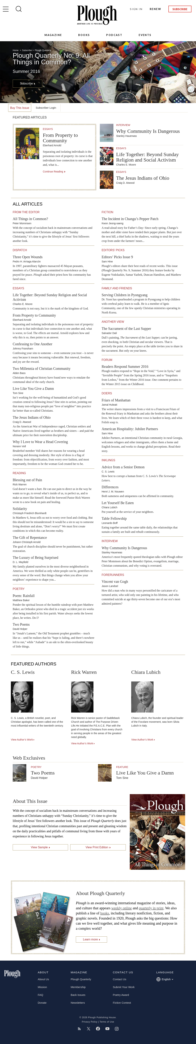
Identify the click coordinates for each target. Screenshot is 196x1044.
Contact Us (119, 979)
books (104, 913)
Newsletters (78, 1002)
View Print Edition (96, 847)
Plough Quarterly (43, 50)
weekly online (121, 908)
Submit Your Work (124, 987)
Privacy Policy (89, 1022)
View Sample (39, 847)
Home (16, 50)
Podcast (114, 35)
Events (145, 35)
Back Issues (78, 994)
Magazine (53, 35)
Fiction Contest (122, 1002)
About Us (43, 979)
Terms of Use (107, 1022)
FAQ (40, 994)
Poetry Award (121, 994)
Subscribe (179, 9)
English (164, 979)
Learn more (90, 939)
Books (84, 35)
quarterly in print (151, 908)
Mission (42, 987)
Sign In (136, 9)
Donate (42, 1002)
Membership (78, 987)
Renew (155, 9)
